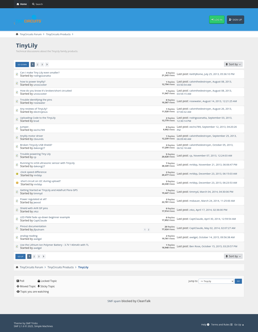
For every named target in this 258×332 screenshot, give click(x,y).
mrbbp (193, 163)
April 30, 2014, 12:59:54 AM (222, 219)
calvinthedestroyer (200, 81)
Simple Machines (45, 326)
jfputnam (39, 229)
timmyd (38, 193)
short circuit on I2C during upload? (42, 181)
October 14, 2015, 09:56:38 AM (218, 237)
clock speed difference (34, 172)
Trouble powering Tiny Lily (36, 154)
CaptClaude (41, 220)
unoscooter (41, 85)
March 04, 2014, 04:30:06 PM (218, 192)
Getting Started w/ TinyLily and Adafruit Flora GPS (50, 190)
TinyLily (27, 46)
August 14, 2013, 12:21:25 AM (221, 101)
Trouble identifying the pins (37, 100)
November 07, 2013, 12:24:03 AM (214, 155)
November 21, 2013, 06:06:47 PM (206, 164)
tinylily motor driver (32, 136)
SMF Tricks (32, 323)
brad (36, 121)
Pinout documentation (34, 226)
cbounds (39, 139)
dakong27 (40, 148)
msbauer (194, 201)
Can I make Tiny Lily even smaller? (41, 72)
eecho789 (40, 130)
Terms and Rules (220, 324)
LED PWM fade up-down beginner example (46, 217)
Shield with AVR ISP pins (35, 208)
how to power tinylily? (33, 81)
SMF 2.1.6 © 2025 (24, 326)
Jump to (193, 281)
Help (203, 324)
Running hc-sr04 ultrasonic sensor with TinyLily (49, 163)
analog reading (29, 236)
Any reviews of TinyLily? (34, 109)
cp (35, 157)
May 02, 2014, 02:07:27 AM (221, 228)
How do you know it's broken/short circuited (47, 91)
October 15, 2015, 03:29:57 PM (206, 246)
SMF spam (114, 301)
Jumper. (25, 127)
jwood (37, 202)
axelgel (38, 239)
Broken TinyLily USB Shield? (37, 145)
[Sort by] (233, 64)
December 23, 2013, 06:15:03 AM (219, 174)
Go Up (21, 256)
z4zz (36, 211)
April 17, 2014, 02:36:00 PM (213, 210)
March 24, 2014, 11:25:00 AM (220, 201)
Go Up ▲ (239, 324)
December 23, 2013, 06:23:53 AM (219, 183)
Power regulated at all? (34, 199)
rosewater (40, 103)
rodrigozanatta (43, 76)
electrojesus (41, 112)
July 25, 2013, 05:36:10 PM (221, 74)
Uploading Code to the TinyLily (39, 118)
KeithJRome (196, 74)
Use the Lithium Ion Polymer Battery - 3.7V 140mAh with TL (56, 245)
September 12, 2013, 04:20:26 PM (208, 128)
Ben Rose (195, 245)
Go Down (22, 64)
